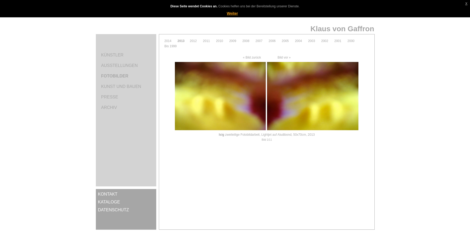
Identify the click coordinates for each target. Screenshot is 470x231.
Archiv (109, 107)
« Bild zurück (252, 57)
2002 (324, 41)
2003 (311, 41)
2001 (337, 41)
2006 (272, 41)
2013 (181, 41)
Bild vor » (284, 57)
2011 (206, 41)
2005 (285, 41)
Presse (109, 97)
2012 (193, 41)
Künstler (112, 55)
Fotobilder (114, 76)
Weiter (232, 13)
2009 (232, 41)
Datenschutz (113, 210)
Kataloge (109, 202)
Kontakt (107, 194)
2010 (219, 41)
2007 (259, 41)
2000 (350, 41)
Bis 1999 (170, 46)
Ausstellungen (119, 65)
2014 (167, 41)
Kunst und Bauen (121, 86)
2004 (298, 41)
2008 (245, 41)
